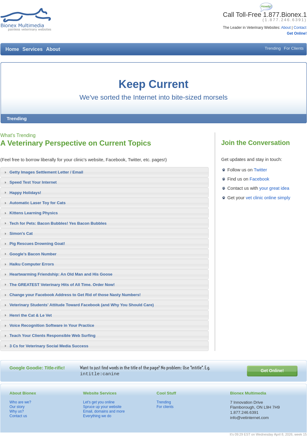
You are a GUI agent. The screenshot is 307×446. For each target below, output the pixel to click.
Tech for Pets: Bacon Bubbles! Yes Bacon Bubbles (58, 223)
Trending (273, 48)
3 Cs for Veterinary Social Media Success (48, 346)
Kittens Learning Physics (33, 213)
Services (32, 49)
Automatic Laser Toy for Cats (37, 202)
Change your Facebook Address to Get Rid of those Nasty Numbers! (75, 294)
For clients (165, 407)
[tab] (104, 172)
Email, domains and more (104, 411)
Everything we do (97, 416)
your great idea (274, 188)
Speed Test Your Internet (33, 182)
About (285, 27)
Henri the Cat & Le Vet (30, 315)
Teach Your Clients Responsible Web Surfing (52, 335)
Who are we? (20, 402)
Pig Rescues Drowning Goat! (37, 243)
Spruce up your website (102, 407)
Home (12, 49)
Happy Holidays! (25, 192)
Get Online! (297, 33)
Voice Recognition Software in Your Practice (51, 325)
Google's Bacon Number (32, 254)
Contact (300, 27)
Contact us (18, 416)
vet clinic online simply (268, 197)
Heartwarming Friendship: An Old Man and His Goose (60, 274)
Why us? (16, 411)
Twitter (260, 169)
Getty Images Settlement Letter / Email (46, 172)
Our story (17, 407)
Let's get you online (99, 402)
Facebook (259, 179)
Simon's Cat (21, 233)
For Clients (294, 48)
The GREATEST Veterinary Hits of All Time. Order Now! (62, 284)
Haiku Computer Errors (31, 264)
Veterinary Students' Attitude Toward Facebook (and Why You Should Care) (81, 305)
